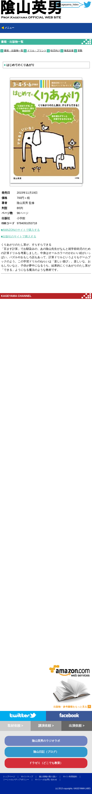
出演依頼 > (76, 725)
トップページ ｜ (12, 776)
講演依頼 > (46, 725)
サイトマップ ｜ (30, 776)
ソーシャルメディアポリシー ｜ (19, 779)
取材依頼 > (15, 725)
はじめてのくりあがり (19, 64)
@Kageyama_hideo (68, 4)
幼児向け (55, 50)
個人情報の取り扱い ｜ (51, 776)
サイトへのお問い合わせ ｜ (49, 779)
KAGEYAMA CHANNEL (16, 295)
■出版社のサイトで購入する (18, 236)
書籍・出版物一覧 (12, 41)
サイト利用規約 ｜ (73, 776)
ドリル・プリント (36, 50)
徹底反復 (69, 50)
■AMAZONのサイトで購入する (20, 229)
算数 (80, 50)
